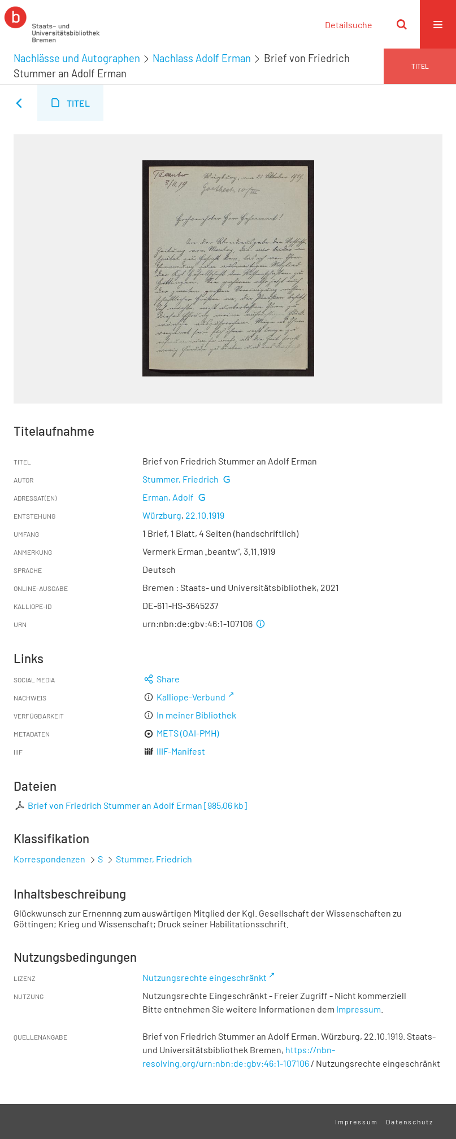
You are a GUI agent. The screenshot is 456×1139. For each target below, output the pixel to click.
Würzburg (161, 515)
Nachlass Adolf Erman (202, 58)
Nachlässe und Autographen (77, 58)
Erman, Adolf (168, 497)
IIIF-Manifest (181, 751)
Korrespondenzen (49, 858)
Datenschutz (409, 1121)
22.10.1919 (204, 515)
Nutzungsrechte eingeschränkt (204, 977)
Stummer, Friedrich (180, 479)
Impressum (358, 1009)
